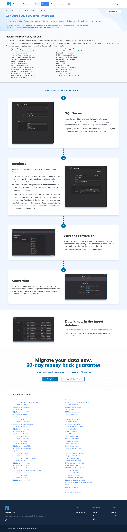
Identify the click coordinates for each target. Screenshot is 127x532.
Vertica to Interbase (71, 487)
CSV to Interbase (70, 409)
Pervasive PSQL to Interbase (74, 453)
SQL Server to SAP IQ (20, 456)
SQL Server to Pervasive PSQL (23, 448)
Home (8, 11)
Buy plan (50, 379)
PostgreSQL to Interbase (73, 456)
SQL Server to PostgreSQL (21, 451)
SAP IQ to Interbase (71, 465)
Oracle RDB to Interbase (73, 448)
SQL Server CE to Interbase (74, 478)
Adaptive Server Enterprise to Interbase (78, 402)
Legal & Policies (116, 516)
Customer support (81, 516)
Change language (114, 12)
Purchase (45, 4)
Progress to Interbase (72, 458)
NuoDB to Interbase (71, 441)
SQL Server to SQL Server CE (22, 465)
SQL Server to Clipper (20, 405)
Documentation (80, 512)
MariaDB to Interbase (72, 434)
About (95, 512)
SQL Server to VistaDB (20, 478)
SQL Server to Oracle (20, 443)
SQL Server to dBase (20, 414)
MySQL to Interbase (71, 436)
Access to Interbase (71, 400)
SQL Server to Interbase (21, 429)
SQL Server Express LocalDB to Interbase (78, 482)
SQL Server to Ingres (20, 426)
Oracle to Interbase (71, 446)
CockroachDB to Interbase (73, 407)
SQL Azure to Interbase (72, 473)
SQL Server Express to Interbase (75, 480)
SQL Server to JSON (19, 431)
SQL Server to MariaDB (20, 434)
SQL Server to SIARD (20, 460)
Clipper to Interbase (71, 405)
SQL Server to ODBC (20, 441)
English (27, 11)
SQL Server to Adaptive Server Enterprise (26, 402)
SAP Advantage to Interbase (74, 463)
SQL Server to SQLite (20, 473)
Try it (37, 4)
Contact (95, 516)
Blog (52, 4)
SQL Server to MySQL (20, 436)
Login (117, 4)
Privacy (113, 512)
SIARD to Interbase (71, 470)
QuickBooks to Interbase (73, 460)
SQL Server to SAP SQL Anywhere (24, 458)
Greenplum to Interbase (72, 424)
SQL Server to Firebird (20, 419)
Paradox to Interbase (72, 451)
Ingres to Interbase (71, 429)
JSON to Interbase (71, 431)
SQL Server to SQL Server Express (24, 468)
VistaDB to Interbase (72, 490)
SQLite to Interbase (71, 485)
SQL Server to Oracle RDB (21, 446)
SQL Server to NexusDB (21, 439)
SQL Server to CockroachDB (22, 407)
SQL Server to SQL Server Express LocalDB (27, 470)
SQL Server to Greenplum (21, 422)
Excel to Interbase (71, 417)
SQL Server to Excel (19, 417)
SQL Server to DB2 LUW (21, 412)
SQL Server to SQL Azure (21, 463)
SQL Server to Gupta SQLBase (23, 424)
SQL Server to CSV (19, 409)
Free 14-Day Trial (73, 379)
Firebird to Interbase (71, 422)
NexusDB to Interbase (72, 439)
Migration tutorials (17, 11)
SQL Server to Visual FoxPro (22, 480)
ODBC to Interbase (71, 443)
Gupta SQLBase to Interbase (74, 426)
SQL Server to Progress (20, 453)
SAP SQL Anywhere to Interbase (76, 468)
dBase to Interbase (71, 414)
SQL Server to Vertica (20, 475)
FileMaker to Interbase (72, 419)
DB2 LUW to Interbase (72, 412)
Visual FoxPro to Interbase (73, 492)
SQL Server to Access (20, 400)
